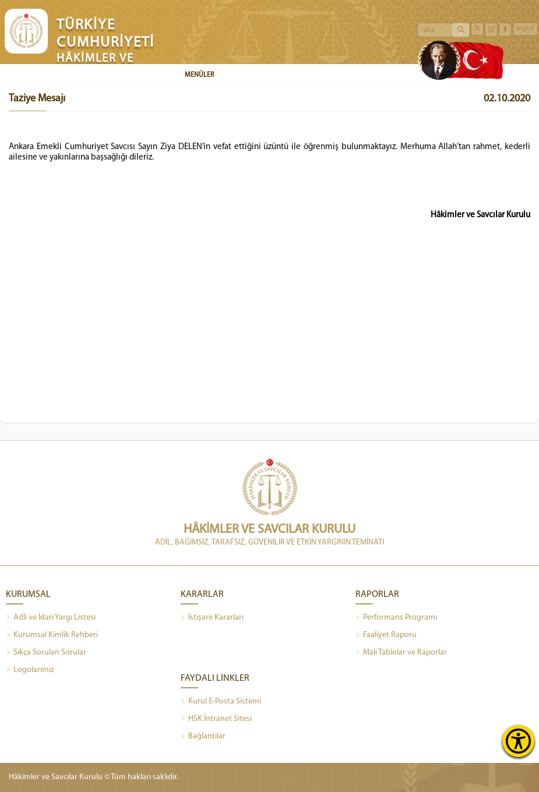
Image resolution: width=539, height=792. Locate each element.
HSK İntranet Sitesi (216, 719)
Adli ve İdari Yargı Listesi (51, 618)
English (525, 29)
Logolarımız (30, 670)
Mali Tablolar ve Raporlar (401, 653)
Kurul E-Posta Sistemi (221, 701)
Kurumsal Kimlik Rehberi (52, 635)
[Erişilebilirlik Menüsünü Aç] (518, 741)
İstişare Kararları (212, 618)
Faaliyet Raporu (386, 635)
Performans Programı (396, 618)
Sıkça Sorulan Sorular (46, 653)
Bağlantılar (203, 736)
